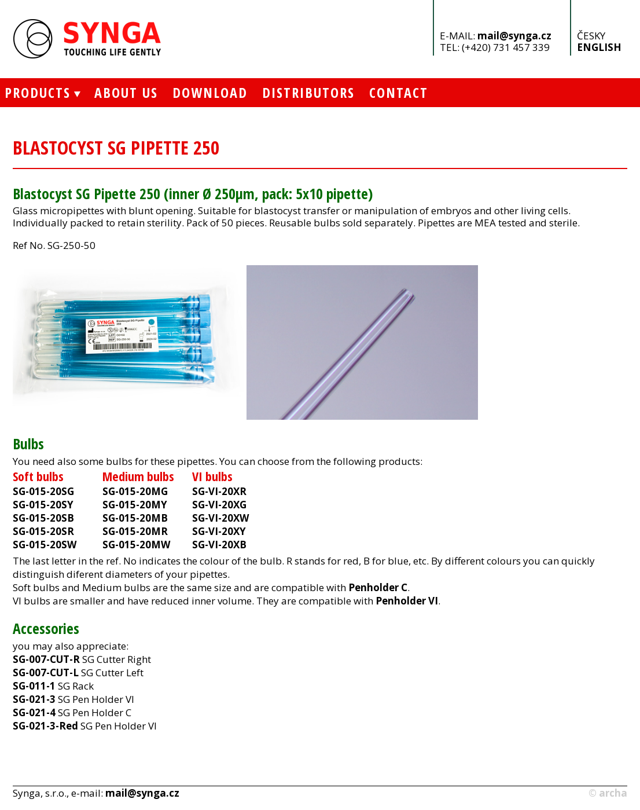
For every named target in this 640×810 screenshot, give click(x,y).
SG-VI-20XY (219, 531)
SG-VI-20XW (220, 518)
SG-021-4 (34, 712)
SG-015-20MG (135, 491)
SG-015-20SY (43, 504)
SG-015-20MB (135, 518)
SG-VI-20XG (219, 504)
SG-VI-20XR (219, 491)
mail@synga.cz (514, 35)
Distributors (308, 92)
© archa (607, 793)
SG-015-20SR (43, 531)
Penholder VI (407, 600)
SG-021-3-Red (45, 725)
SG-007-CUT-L (46, 672)
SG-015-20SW (44, 544)
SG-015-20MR (135, 531)
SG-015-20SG (43, 491)
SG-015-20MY (134, 504)
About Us (126, 92)
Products (35, 92)
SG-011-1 (34, 685)
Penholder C (377, 587)
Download (210, 92)
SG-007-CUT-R (46, 659)
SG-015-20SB (43, 518)
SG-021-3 (34, 699)
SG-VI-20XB (219, 544)
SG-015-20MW (136, 544)
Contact (398, 92)
